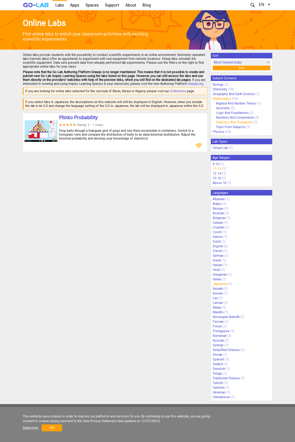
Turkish (218, 383)
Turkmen (219, 388)
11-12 (217, 169)
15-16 (217, 178)
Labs (59, 5)
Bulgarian (219, 218)
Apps (74, 5)
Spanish (218, 359)
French (217, 251)
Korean (218, 293)
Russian (218, 340)
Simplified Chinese (226, 350)
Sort (241, 68)
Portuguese (221, 331)
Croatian (218, 227)
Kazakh (218, 289)
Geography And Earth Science (234, 94)
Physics (218, 132)
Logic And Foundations (232, 113)
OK (51, 428)
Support (112, 5)
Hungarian (220, 274)
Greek (217, 260)
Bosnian (218, 213)
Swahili (218, 364)
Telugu (217, 373)
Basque (218, 208)
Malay (217, 307)
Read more (30, 428)
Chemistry (220, 89)
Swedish (219, 369)
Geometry (223, 108)
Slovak (217, 355)
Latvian (218, 303)
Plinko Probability (78, 117)
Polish (217, 326)
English (218, 246)
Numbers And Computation (235, 117)
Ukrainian (219, 392)
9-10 (216, 164)
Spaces (92, 5)
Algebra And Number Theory (236, 103)
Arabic (217, 204)
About (130, 5)
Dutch (217, 241)
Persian (218, 322)
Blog (146, 5)
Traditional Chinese (226, 378)
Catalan (218, 223)
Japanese (220, 284)
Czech (217, 232)
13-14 (217, 173)
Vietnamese (221, 397)
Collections (178, 91)
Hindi (216, 270)
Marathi (218, 312)
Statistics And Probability (234, 122)
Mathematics (222, 99)
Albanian (219, 199)
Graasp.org (195, 84)
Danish (217, 237)
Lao (215, 298)
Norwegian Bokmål (226, 317)
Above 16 (219, 183)
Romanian (220, 336)
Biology (218, 84)
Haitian (217, 265)
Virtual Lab (220, 148)
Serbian (218, 345)
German (218, 256)
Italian (217, 279)
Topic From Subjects (230, 127)
